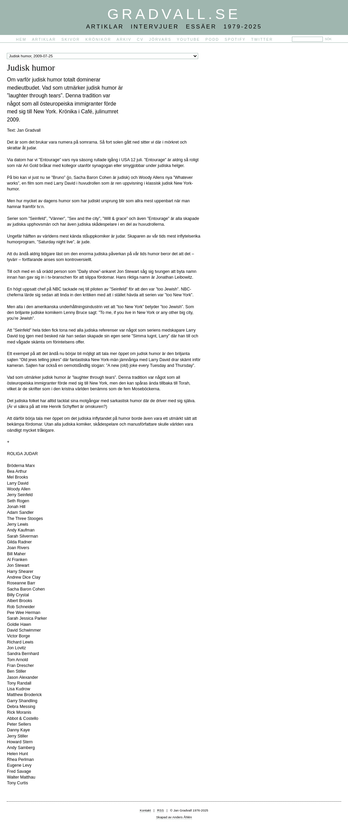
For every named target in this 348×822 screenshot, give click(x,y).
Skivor (71, 39)
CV (140, 39)
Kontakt (145, 810)
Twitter (262, 39)
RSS (160, 810)
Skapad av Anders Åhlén (174, 817)
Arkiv (124, 39)
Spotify (235, 39)
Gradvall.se (174, 14)
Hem (21, 39)
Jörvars (160, 39)
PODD (212, 39)
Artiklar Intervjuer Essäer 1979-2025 (174, 26)
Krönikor (98, 39)
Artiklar (44, 39)
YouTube (188, 39)
